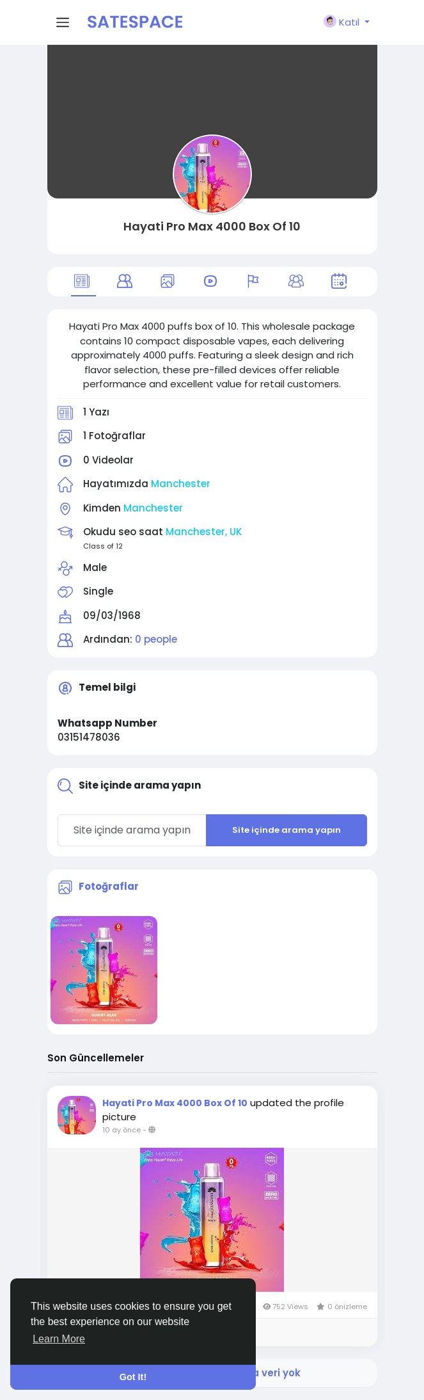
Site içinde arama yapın (286, 830)
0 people (156, 639)
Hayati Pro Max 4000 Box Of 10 (212, 226)
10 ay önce (121, 1130)
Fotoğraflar (109, 886)
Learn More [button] (59, 1338)
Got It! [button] (133, 1377)
